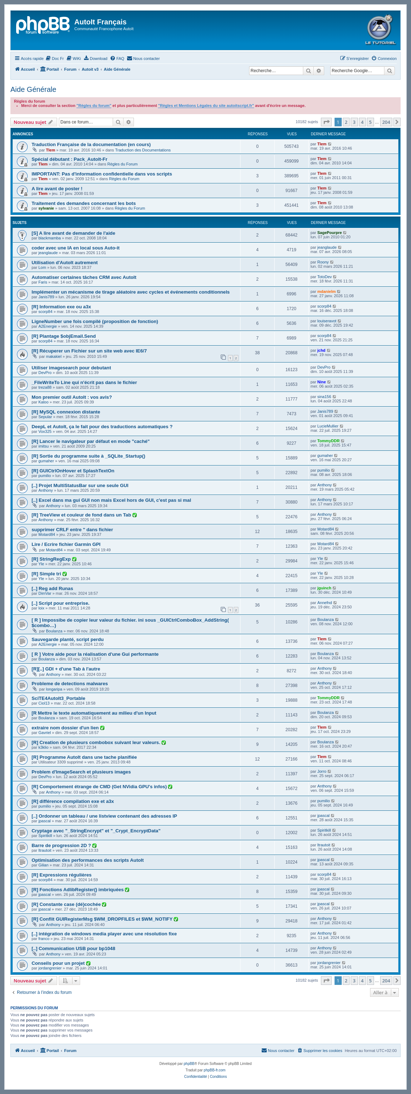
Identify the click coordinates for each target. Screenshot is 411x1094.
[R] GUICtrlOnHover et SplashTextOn (73, 470)
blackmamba (49, 238)
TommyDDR (328, 441)
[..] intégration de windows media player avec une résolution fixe (104, 933)
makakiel (53, 356)
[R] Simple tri (47, 573)
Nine (321, 382)
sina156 (324, 396)
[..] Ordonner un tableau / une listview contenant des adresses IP (104, 816)
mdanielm (326, 291)
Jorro (321, 771)
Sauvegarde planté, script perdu (68, 639)
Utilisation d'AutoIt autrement (65, 262)
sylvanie (46, 208)
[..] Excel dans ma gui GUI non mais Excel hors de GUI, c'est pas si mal (111, 500)
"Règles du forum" (93, 105)
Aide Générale (33, 89)
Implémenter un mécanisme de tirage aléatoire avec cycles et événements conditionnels (131, 292)
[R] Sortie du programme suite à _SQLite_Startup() (88, 456)
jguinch (324, 588)
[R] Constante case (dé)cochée (67, 904)
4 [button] (362, 122)
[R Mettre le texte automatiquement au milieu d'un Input (94, 713)
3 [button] (354, 122)
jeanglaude (48, 253)
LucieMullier (327, 426)
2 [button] (346, 122)
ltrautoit (44, 850)
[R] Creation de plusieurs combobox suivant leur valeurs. (97, 742)
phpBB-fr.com (215, 1070)
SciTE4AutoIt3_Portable (58, 698)
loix (41, 608)
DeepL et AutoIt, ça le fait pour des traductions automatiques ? (102, 426)
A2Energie (47, 326)
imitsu (43, 446)
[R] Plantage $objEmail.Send (64, 336)
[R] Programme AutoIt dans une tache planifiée (84, 757)
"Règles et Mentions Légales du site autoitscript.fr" (206, 105)
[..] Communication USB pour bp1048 (73, 948)
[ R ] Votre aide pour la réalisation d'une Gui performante (95, 654)
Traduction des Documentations (143, 150)
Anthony (45, 490)
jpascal (44, 821)
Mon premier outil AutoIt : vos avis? (72, 397)
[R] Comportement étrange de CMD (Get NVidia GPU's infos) (100, 786)
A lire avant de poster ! (57, 188)
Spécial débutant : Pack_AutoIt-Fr (69, 159)
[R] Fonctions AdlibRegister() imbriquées (78, 889)
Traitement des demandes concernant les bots (84, 203)
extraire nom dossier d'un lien (66, 727)
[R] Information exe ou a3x (61, 306)
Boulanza (54, 631)
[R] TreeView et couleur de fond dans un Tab (82, 515)
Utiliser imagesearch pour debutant (71, 367)
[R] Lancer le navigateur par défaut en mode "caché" (91, 441)
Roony (323, 262)
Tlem (50, 150)
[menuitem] (55, 58)
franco (44, 938)
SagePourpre (329, 232)
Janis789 (46, 297)
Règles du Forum (122, 164)
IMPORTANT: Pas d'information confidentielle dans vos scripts (102, 174)
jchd (321, 350)
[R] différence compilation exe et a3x (73, 801)
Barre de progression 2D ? (62, 845)
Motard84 (46, 534)
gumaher (46, 461)
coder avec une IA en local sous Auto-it (76, 248)
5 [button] (370, 122)
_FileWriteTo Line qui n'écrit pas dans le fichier (84, 382)
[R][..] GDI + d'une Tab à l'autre (66, 669)
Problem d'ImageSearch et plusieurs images (81, 772)
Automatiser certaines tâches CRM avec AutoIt (84, 277)
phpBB (189, 1064)
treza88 (45, 387)
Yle (41, 564)
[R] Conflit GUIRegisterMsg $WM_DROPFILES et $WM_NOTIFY (103, 919)
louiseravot (326, 321)
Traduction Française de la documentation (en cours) (91, 144)
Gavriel (44, 732)
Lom (42, 267)
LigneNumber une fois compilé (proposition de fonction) (95, 321)
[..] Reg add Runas (52, 588)
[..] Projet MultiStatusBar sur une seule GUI (80, 485)
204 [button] (386, 122)
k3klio (43, 747)
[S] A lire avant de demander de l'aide (73, 233)
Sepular (45, 417)
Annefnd (324, 602)
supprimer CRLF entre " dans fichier (72, 529)
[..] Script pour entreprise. (60, 603)
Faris (42, 282)
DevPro (45, 372)
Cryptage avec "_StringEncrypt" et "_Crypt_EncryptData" (96, 830)
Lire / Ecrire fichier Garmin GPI (66, 544)
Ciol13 (44, 703)
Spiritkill (45, 835)
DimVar (44, 593)
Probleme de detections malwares (70, 683)
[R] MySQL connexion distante (66, 412)
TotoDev (324, 277)
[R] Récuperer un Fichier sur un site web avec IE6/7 (89, 351)
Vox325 (45, 431)
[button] (326, 122)
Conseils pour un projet (59, 963)
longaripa (54, 689)
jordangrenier (50, 968)
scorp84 (45, 311)
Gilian (43, 865)
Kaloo (43, 402)
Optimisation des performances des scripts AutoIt (88, 860)
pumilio (44, 475)
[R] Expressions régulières (62, 875)
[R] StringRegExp (52, 559)
